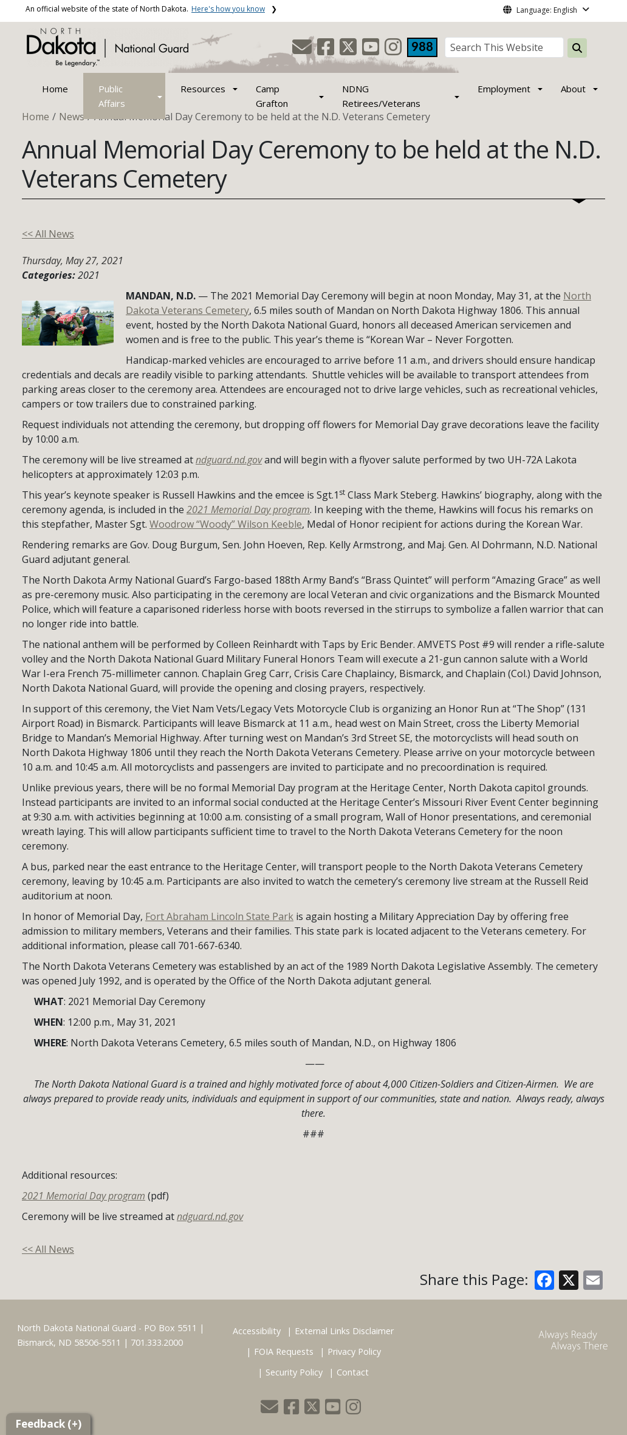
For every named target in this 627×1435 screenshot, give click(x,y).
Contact (353, 1372)
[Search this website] (577, 48)
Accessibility (257, 1331)
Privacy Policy (354, 1351)
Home (55, 89)
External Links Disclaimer (344, 1331)
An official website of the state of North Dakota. (145, 9)
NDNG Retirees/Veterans (381, 96)
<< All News (48, 233)
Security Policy (294, 1372)
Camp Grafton (272, 96)
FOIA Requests (284, 1351)
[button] (303, 50)
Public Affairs (111, 96)
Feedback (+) (48, 1424)
